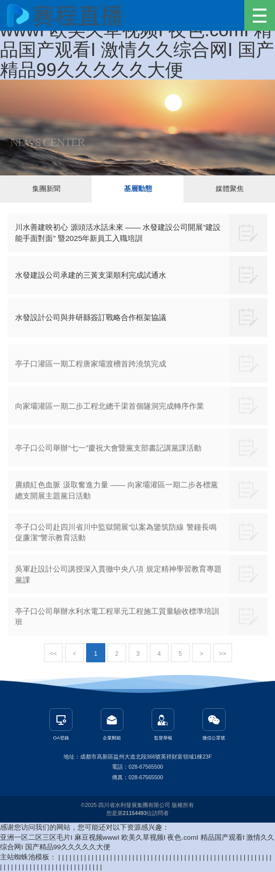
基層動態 (138, 189)
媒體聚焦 (230, 189)
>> (222, 653)
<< (53, 653)
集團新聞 (46, 189)
